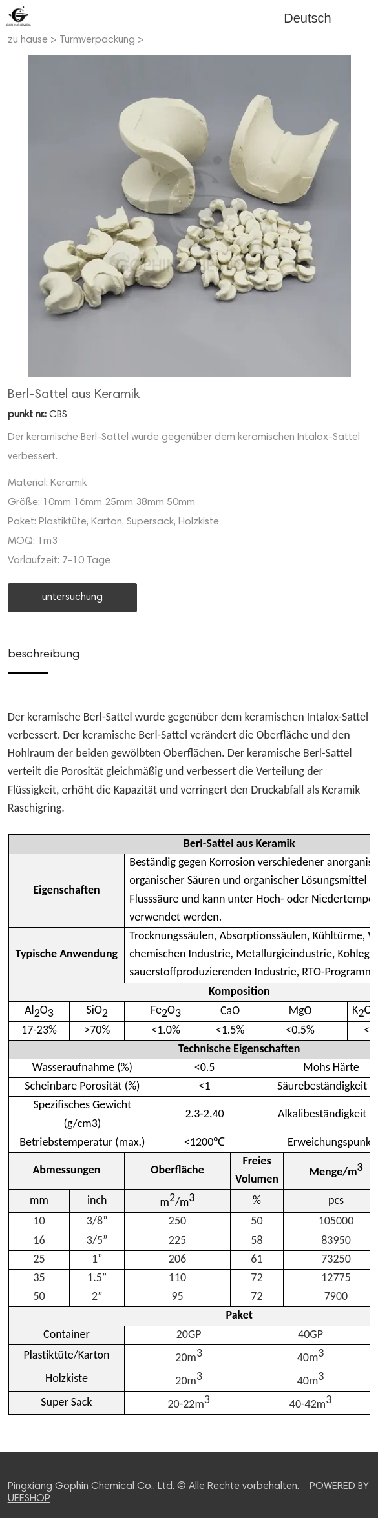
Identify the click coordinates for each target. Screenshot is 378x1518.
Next (353, 216)
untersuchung (72, 597)
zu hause (28, 40)
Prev (24, 216)
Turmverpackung (97, 40)
